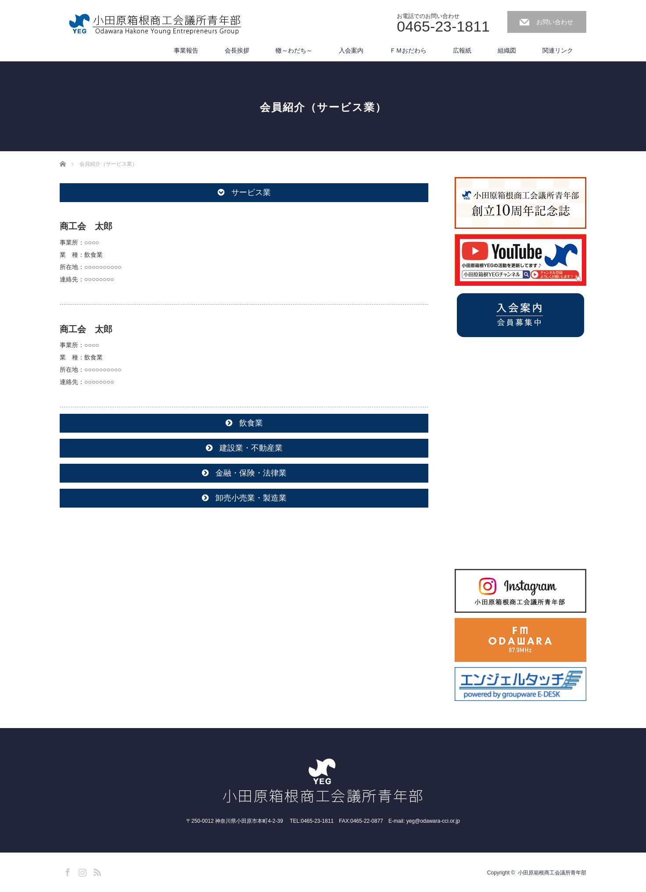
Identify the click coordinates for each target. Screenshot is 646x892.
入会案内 (351, 50)
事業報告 (186, 50)
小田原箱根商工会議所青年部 (552, 873)
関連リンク (557, 50)
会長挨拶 (237, 50)
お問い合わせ (554, 21)
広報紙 (462, 50)
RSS (96, 871)
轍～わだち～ (294, 50)
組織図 (507, 50)
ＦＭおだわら (408, 50)
